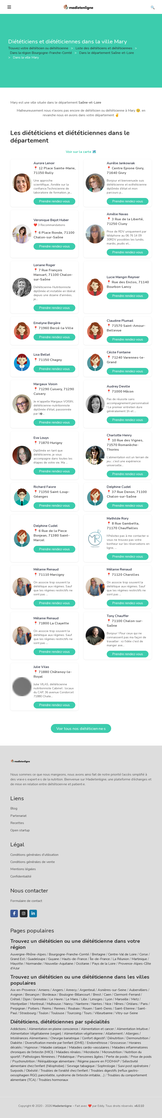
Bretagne (98, 954)
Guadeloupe (36, 959)
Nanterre (82, 1004)
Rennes (59, 1008)
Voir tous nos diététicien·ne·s (81, 728)
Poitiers (33, 1008)
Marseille (121, 999)
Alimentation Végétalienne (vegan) (35, 1033)
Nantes (96, 1004)
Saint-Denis (103, 1008)
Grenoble (40, 999)
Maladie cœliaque (53, 1047)
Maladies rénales (68, 1052)
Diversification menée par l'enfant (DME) (55, 1043)
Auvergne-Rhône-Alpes (28, 954)
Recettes (17, 823)
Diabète (16, 1043)
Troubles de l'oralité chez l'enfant (64, 1070)
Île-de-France (100, 959)
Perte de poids (117, 1056)
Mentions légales (23, 869)
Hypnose (31, 1047)
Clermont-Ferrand (127, 994)
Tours (88, 1013)
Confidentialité (20, 876)
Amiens (44, 990)
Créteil (15, 999)
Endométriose (97, 1043)
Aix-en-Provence (23, 990)
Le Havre (56, 999)
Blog (13, 808)
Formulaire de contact (26, 901)
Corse (143, 954)
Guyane (53, 959)
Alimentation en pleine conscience (53, 1029)
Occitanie (82, 963)
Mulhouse (54, 1004)
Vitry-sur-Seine (126, 1013)
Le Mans (72, 999)
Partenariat (18, 815)
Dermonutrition (137, 1038)
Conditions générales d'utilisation (34, 854)
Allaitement (114, 1033)
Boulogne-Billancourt (74, 994)
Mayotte (16, 963)
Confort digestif (93, 1038)
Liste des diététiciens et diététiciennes (104, 48)
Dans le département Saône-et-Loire (107, 53)
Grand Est (17, 959)
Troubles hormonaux (53, 1080)
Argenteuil (87, 990)
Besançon (32, 994)
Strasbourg (28, 1013)
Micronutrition (112, 1052)
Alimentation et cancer (97, 1029)
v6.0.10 (139, 1106)
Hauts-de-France (74, 959)
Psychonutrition (23, 1061)
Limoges (96, 999)
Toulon (43, 1013)
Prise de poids (141, 1056)
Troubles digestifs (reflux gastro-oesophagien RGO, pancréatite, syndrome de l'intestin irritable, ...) (74, 1073)
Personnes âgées (90, 1056)
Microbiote (92, 1052)
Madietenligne (62, 1106)
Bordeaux (49, 994)
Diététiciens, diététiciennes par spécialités (60, 1021)
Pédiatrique (66, 1056)
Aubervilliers (138, 990)
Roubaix (74, 1008)
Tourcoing (74, 1013)
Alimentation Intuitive (132, 1029)
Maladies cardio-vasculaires (89, 1047)
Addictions (18, 1029)
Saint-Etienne (125, 1008)
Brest (97, 994)
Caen (107, 994)
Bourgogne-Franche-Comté (69, 954)
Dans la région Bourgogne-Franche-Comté (41, 53)
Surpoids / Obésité (24, 1070)
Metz (135, 999)
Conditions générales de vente (32, 862)
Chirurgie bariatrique (64, 1038)
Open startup (20, 830)
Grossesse (118, 1043)
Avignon (16, 994)
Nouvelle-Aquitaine (59, 963)
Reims (46, 1008)
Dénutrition (115, 1038)
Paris (144, 1004)
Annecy (71, 990)
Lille (84, 999)
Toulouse (57, 1013)
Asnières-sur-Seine (112, 990)
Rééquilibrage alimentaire (56, 1061)
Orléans (132, 1004)
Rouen (87, 1008)
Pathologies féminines (39, 1056)
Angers (57, 990)
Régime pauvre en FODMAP (98, 1061)
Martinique (139, 959)
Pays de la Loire (104, 963)
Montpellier (18, 1004)
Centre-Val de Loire (122, 954)
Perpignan (17, 1008)
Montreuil (37, 1004)
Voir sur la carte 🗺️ (81, 152)
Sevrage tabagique (81, 1066)
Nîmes (119, 1004)
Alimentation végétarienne (83, 1033)
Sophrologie (106, 1066)
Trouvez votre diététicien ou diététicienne (38, 48)
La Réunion (121, 959)
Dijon (26, 999)
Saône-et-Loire (89, 102)
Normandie (34, 963)
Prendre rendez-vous (54, 201)
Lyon (108, 999)
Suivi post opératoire (133, 1066)
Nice (108, 1004)
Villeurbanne (103, 1013)
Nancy (68, 1004)
